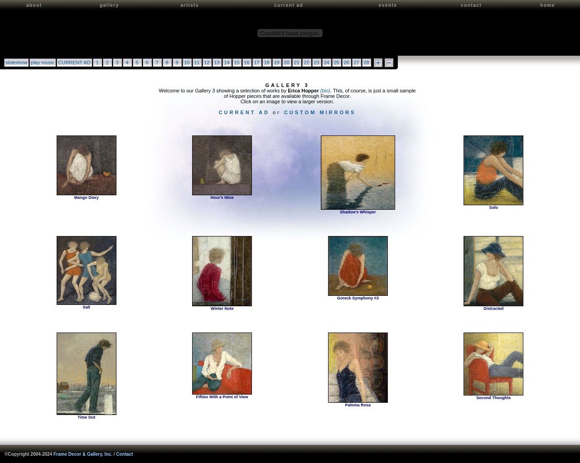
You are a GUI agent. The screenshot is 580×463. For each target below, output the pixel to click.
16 (246, 62)
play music (42, 62)
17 (256, 62)
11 (196, 62)
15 (236, 62)
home (547, 5)
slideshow (16, 62)
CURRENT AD (74, 62)
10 (186, 62)
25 (336, 62)
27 (356, 62)
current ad (288, 5)
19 (276, 62)
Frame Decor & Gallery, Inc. (82, 454)
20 (286, 62)
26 (346, 62)
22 (306, 62)
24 (326, 62)
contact (471, 5)
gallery (109, 5)
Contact (124, 454)
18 (266, 62)
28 (366, 62)
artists (189, 5)
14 (226, 62)
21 (296, 62)
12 (206, 62)
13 (216, 62)
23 (316, 62)
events (388, 5)
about (34, 5)
